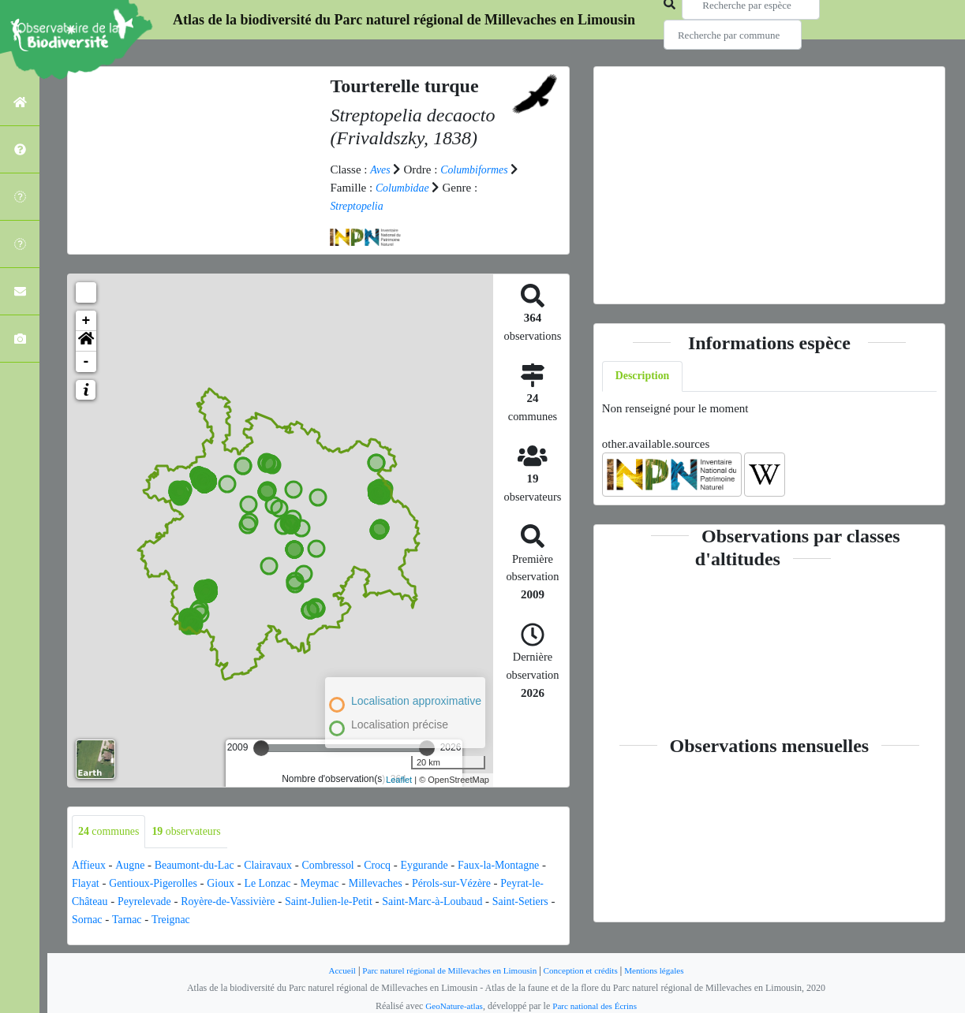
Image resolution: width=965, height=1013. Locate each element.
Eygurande (447, 865)
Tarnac (253, 918)
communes (111, 831)
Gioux (290, 883)
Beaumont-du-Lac (202, 865)
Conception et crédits (586, 969)
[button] (86, 340)
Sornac (210, 918)
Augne (133, 865)
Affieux (90, 865)
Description (644, 377)
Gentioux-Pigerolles (216, 883)
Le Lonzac (339, 883)
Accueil (329, 969)
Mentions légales (666, 969)
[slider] (261, 746)
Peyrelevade (239, 901)
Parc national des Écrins (597, 1005)
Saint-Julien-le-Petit (437, 901)
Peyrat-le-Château (157, 901)
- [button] (86, 360)
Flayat (144, 883)
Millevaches (454, 883)
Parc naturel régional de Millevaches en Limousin (445, 969)
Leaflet (399, 779)
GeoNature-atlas (451, 1005)
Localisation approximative (416, 700)
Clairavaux (281, 865)
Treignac (299, 918)
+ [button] (86, 319)
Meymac (394, 883)
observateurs (194, 831)
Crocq (398, 865)
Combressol (345, 865)
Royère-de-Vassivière (329, 901)
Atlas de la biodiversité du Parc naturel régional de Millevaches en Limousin (404, 20)
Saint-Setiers (154, 918)
